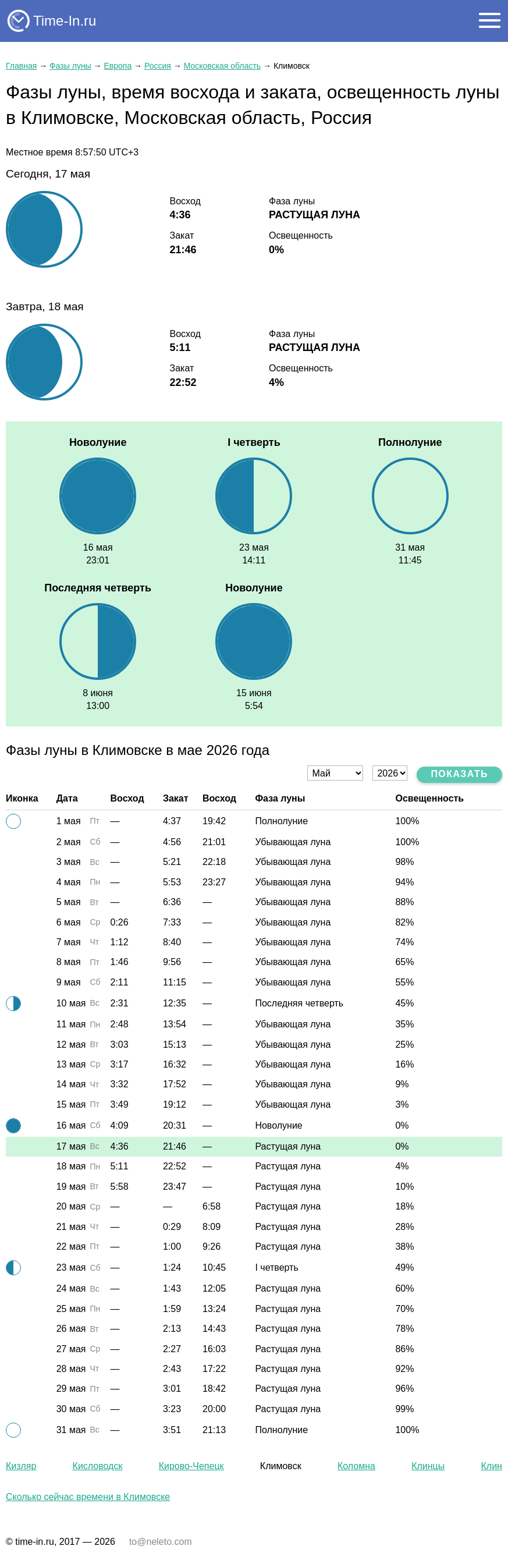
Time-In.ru (64, 21)
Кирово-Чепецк (191, 1466)
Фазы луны (70, 65)
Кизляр (21, 1466)
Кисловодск (98, 1466)
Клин (491, 1466)
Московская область (222, 65)
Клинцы (428, 1466)
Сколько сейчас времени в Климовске (88, 1497)
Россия (157, 65)
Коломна (356, 1466)
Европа (118, 65)
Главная (21, 65)
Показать (459, 774)
